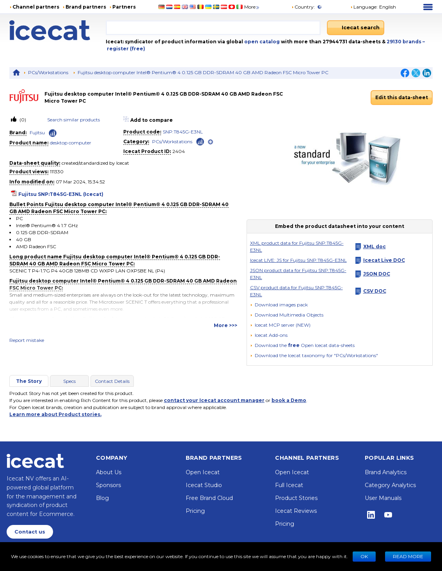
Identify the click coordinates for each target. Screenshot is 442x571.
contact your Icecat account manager (214, 400)
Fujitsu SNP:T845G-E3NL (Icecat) (60, 194)
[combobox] (213, 27)
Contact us (29, 532)
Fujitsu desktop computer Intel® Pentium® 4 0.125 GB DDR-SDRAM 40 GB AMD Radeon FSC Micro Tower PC (203, 72)
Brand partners (86, 7)
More (252, 7)
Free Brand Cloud (209, 498)
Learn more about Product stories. (55, 414)
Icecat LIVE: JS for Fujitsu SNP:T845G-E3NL (298, 260)
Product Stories (296, 498)
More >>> (225, 325)
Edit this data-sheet (401, 97)
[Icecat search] (355, 27)
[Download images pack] (279, 304)
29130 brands (404, 41)
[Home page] (57, 30)
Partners (124, 7)
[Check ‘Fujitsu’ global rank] (52, 133)
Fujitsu (37, 132)
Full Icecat (289, 485)
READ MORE (408, 556)
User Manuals (383, 498)
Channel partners (35, 7)
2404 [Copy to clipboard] (178, 151)
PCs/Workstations (48, 72)
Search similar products (73, 120)
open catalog (261, 41)
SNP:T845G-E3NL (183, 132)
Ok (364, 556)
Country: (303, 7)
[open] (210, 141)
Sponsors (108, 485)
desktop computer (70, 143)
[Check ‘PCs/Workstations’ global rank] (200, 141)
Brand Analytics (385, 472)
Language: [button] (364, 7)
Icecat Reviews (296, 510)
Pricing (195, 510)
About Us (108, 472)
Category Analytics (390, 485)
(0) (22, 120)
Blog (102, 498)
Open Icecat (203, 472)
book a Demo (289, 400)
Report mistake (26, 340)
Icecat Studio (204, 485)
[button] (373, 7)
